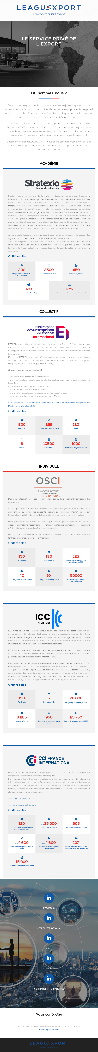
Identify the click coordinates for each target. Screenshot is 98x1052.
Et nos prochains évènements (22, 805)
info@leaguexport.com (49, 1030)
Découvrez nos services (20, 798)
